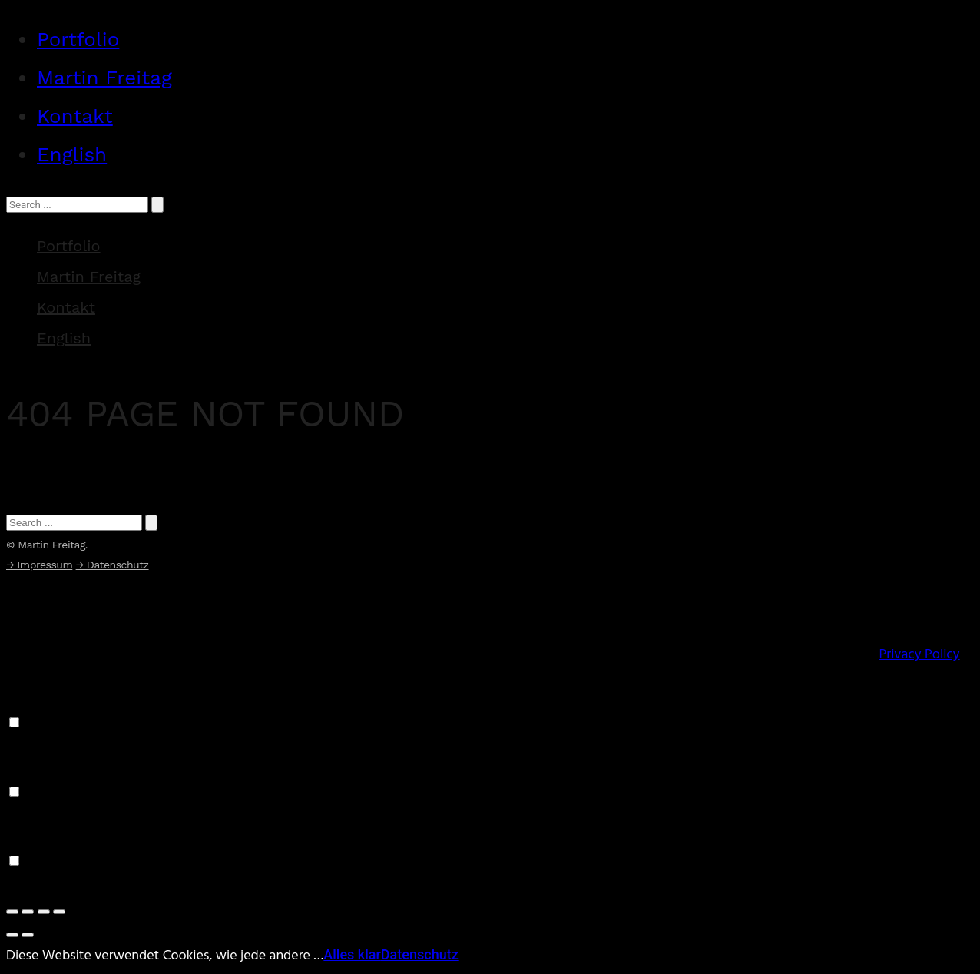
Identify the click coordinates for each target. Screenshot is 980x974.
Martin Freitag (104, 77)
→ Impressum (39, 564)
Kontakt (75, 116)
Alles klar (352, 954)
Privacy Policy (919, 655)
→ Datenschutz (112, 564)
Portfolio (78, 39)
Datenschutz (420, 954)
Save (20, 885)
